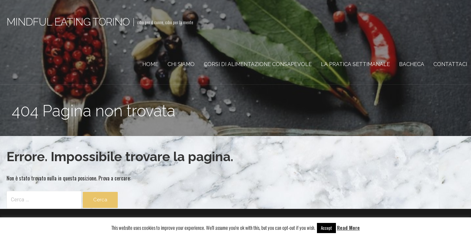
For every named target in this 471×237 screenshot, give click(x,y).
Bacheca (411, 64)
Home (150, 64)
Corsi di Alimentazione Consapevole (258, 64)
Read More (348, 227)
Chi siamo (181, 64)
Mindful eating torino (68, 22)
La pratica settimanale (355, 64)
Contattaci (450, 64)
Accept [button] (326, 228)
